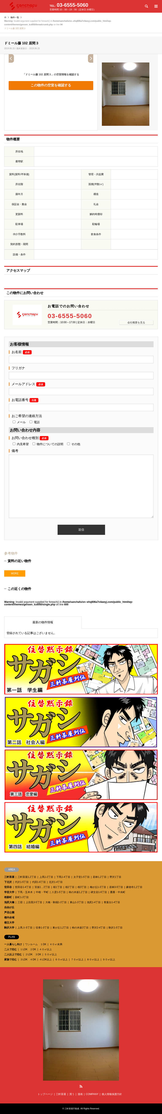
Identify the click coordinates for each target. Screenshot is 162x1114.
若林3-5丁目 (116, 887)
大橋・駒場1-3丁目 (56, 902)
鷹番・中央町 (117, 892)
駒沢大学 (9, 927)
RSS (81, 1086)
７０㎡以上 (77, 959)
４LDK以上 (45, 959)
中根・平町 (42, 892)
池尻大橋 (9, 902)
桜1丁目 (57, 887)
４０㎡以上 (45, 949)
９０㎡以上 (109, 959)
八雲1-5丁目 (58, 892)
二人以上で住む (13, 954)
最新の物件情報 (42, 622)
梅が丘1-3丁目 (98, 887)
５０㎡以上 (50, 954)
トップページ (45, 1094)
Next (90, 58)
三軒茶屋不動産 (72, 1108)
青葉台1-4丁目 (112, 902)
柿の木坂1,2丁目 (78, 892)
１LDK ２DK (28, 949)
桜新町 (8, 897)
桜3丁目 (82, 887)
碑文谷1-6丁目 (99, 892)
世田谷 (8, 887)
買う (71, 1094)
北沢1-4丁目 (56, 882)
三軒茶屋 (9, 876)
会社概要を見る (136, 322)
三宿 (20, 902)
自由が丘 (9, 907)
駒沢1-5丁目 (115, 927)
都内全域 (9, 917)
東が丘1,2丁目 (61, 927)
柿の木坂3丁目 (80, 927)
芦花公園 (9, 912)
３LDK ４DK (28, 959)
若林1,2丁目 (100, 876)
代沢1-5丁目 (22, 882)
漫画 (80, 1094)
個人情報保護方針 (112, 1094)
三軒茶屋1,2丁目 (27, 876)
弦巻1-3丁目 (42, 927)
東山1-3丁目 (77, 902)
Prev (11, 58)
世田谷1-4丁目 (23, 887)
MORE (15, 573)
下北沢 (8, 882)
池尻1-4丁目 (94, 902)
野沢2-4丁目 (98, 927)
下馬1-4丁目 (63, 876)
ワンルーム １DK (35, 944)
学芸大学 (9, 892)
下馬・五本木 (25, 892)
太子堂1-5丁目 (81, 876)
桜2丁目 (69, 887)
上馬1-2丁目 (46, 876)
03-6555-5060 (70, 316)
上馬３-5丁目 (25, 927)
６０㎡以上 (61, 959)
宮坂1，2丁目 (42, 887)
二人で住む (10, 949)
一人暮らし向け (13, 944)
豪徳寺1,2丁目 (134, 887)
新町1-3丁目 (22, 897)
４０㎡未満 (56, 944)
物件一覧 (15, 17)
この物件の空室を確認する (51, 85)
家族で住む (10, 959)
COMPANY (92, 1094)
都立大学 (9, 922)
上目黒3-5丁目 (34, 902)
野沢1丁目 (115, 876)
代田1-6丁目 (39, 882)
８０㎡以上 (93, 959)
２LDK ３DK (33, 954)
